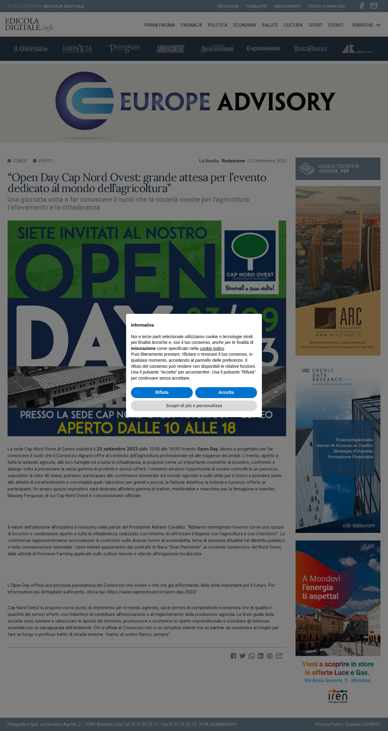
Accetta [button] (226, 392)
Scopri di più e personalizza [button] (194, 405)
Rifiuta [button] (162, 392)
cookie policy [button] (212, 348)
